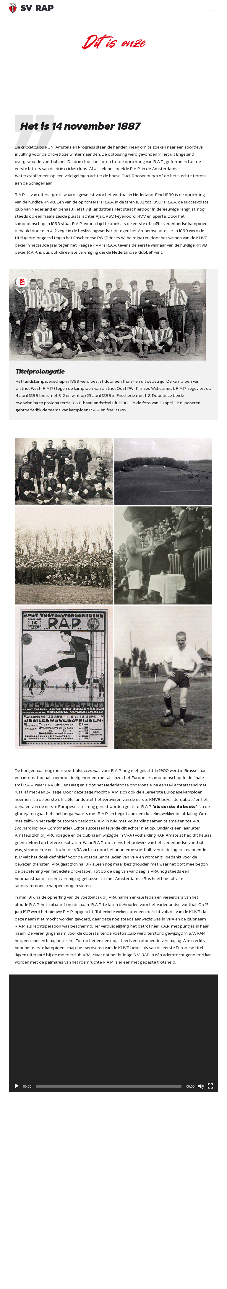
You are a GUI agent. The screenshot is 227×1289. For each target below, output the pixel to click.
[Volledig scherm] (210, 1086)
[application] (113, 1033)
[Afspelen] (17, 1086)
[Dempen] (201, 1086)
